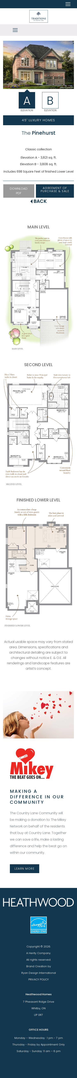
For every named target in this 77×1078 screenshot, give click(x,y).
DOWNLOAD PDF (19, 190)
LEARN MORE (24, 869)
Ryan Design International (38, 973)
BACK (38, 201)
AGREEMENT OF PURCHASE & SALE (55, 189)
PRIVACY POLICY (38, 979)
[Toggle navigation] (15, 30)
